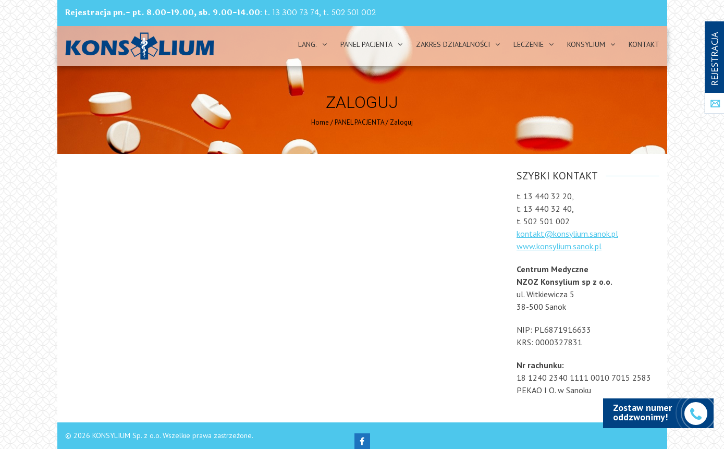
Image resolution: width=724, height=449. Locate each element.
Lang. (307, 44)
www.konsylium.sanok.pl (559, 246)
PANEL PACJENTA (366, 44)
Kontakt (644, 44)
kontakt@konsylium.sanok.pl (567, 233)
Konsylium (586, 44)
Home (320, 122)
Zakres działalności (453, 44)
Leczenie (528, 44)
